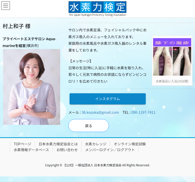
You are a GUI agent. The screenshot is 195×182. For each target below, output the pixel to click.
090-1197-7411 (143, 112)
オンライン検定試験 (130, 143)
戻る (88, 125)
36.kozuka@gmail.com (100, 112)
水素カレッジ (95, 143)
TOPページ (22, 143)
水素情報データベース (31, 149)
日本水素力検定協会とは (58, 143)
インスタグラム (107, 98)
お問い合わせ (67, 149)
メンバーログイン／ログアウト (110, 149)
